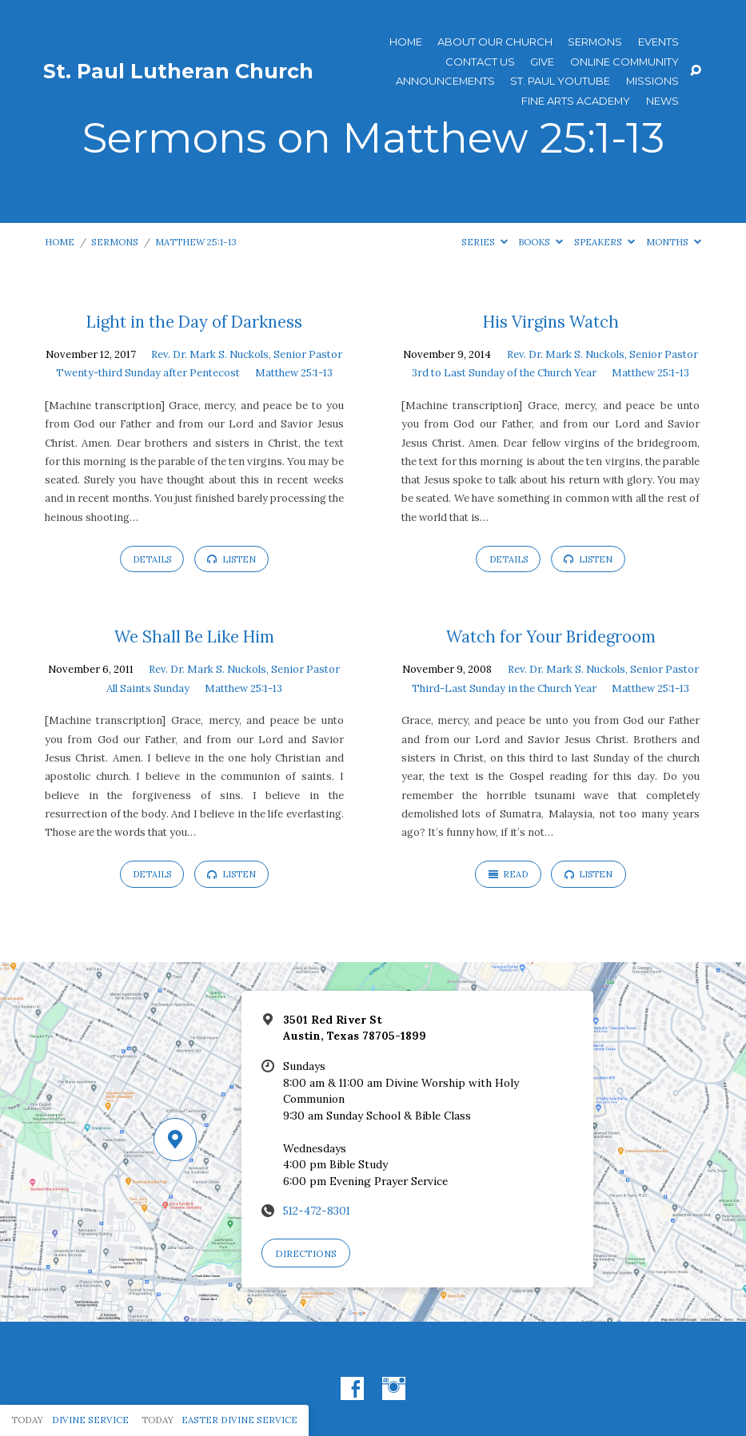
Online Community (624, 62)
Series (484, 242)
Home (405, 42)
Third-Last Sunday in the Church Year (504, 688)
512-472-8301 (316, 1210)
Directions (306, 1253)
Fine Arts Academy (575, 101)
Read (509, 874)
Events (658, 42)
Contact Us (480, 62)
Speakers (604, 242)
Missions (652, 81)
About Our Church (495, 42)
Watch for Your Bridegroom (551, 637)
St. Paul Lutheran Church (178, 71)
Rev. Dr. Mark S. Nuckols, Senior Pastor (246, 354)
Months (673, 242)
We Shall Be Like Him (194, 637)
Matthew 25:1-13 (196, 242)
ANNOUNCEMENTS (445, 81)
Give (542, 62)
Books (540, 242)
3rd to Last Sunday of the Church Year (504, 373)
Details (152, 559)
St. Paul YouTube (560, 81)
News (662, 101)
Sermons (595, 42)
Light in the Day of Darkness (194, 322)
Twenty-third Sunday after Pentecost (148, 373)
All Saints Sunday (147, 688)
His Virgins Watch (551, 322)
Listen (231, 559)
